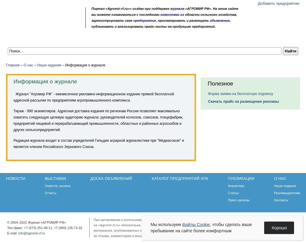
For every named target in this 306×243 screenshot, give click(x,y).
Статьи (233, 193)
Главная (13, 65)
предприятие (144, 20)
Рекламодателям (287, 193)
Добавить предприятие (278, 3)
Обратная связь (41, 24)
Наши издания (49, 65)
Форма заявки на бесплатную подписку (240, 94)
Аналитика (236, 186)
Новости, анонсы (58, 186)
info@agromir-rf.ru (31, 233)
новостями (170, 14)
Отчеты (50, 193)
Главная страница (33, 24)
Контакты (281, 200)
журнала (177, 8)
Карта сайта (49, 24)
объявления (220, 20)
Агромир (44, 14)
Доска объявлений (91, 39)
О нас (227, 39)
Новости (21, 39)
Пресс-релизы (239, 200)
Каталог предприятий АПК (148, 39)
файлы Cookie (196, 224)
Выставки (51, 39)
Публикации (198, 39)
